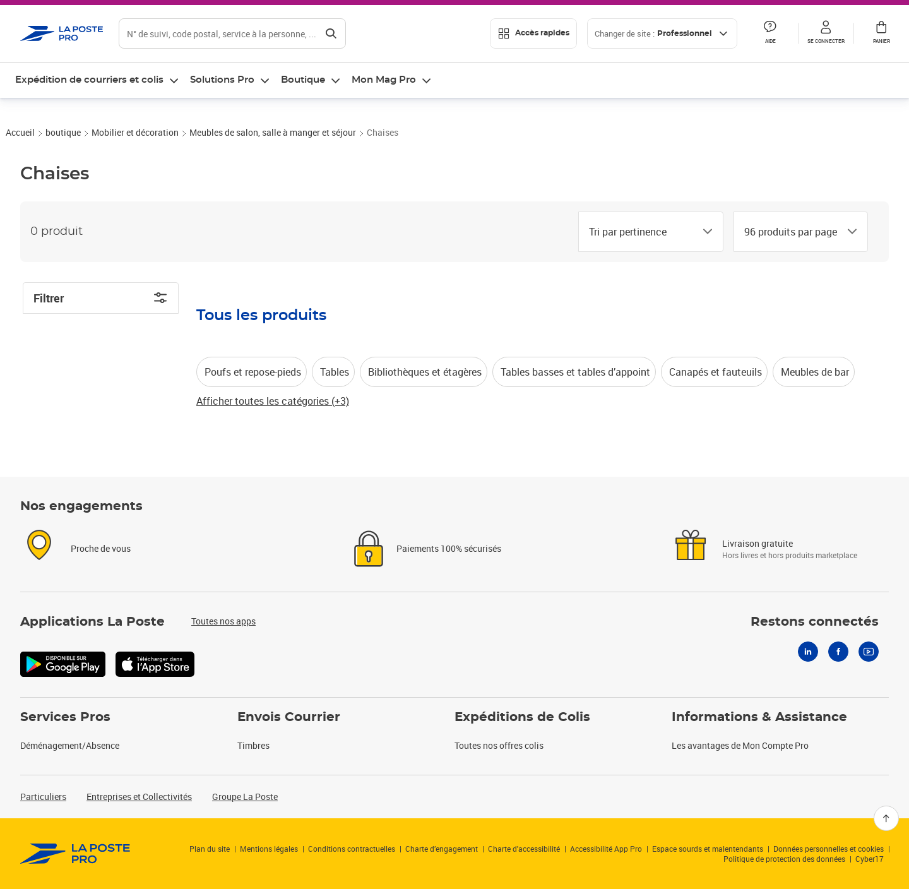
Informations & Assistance (759, 717)
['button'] (62, 33)
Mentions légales (269, 849)
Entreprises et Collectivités (139, 796)
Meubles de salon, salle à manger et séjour (272, 170)
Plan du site (209, 849)
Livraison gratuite (757, 543)
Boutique (303, 80)
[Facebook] (838, 651)
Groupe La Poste (245, 796)
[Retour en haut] (886, 818)
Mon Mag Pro (384, 80)
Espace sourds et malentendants (707, 849)
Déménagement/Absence (69, 745)
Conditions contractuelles (351, 849)
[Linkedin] (808, 651)
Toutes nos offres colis (499, 745)
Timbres (253, 745)
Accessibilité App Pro (606, 849)
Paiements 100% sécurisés (448, 548)
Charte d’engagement (441, 849)
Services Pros (65, 717)
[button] (825, 33)
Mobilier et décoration (135, 170)
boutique (63, 170)
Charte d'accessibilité (524, 849)
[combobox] (640, 270)
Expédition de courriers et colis (89, 80)
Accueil (20, 170)
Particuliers (43, 796)
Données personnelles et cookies (828, 849)
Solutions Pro (222, 80)
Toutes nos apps (223, 621)
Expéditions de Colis (522, 717)
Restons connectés (815, 622)
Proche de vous (101, 548)
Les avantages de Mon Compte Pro (740, 745)
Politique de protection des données (784, 859)
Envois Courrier (288, 717)
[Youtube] (868, 651)
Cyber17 (869, 859)
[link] (75, 854)
